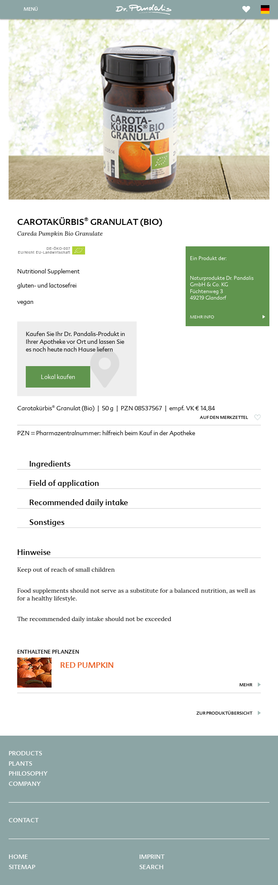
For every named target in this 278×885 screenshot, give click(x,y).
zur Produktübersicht (224, 713)
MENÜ (31, 9)
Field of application (64, 483)
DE (265, 9)
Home (18, 857)
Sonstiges (46, 522)
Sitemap (22, 867)
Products (25, 753)
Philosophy (28, 773)
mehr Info (202, 317)
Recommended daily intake (78, 502)
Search (151, 867)
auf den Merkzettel (224, 417)
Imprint (152, 857)
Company (25, 784)
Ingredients (49, 464)
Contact (24, 820)
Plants (20, 763)
